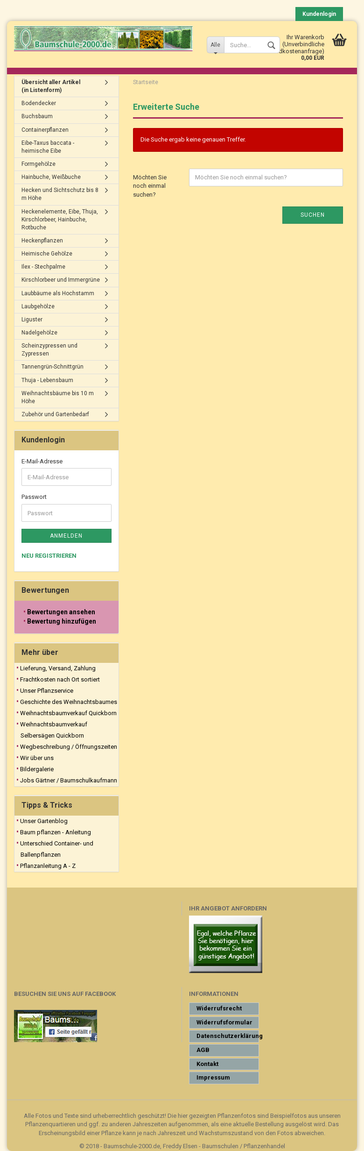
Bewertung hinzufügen (61, 621)
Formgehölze (38, 164)
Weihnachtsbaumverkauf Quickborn (68, 713)
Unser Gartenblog (44, 820)
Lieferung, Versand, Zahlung (58, 668)
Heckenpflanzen (42, 240)
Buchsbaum (37, 116)
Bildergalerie (37, 769)
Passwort (34, 496)
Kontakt (207, 1063)
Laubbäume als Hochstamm (57, 293)
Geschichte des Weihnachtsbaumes (68, 701)
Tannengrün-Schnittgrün (52, 366)
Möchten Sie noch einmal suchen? (150, 186)
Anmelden (66, 536)
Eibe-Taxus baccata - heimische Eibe (47, 147)
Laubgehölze (38, 306)
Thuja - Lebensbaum (47, 380)
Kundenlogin (319, 14)
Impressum (213, 1077)
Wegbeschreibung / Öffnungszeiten (68, 746)
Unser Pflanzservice (46, 690)
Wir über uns (37, 757)
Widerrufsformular (224, 1022)
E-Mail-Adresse (42, 461)
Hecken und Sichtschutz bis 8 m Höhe (59, 194)
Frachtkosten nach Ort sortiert (60, 679)
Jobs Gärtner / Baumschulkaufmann (68, 780)
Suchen (313, 215)
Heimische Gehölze (46, 253)
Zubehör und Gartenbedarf (55, 414)
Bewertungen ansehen (61, 612)
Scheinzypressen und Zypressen (49, 349)
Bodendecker (38, 103)
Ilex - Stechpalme (43, 266)
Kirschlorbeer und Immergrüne (60, 280)
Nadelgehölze (39, 332)
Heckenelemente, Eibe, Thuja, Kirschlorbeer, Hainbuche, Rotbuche (59, 219)
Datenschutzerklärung (227, 1035)
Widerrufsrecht (219, 1008)
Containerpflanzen (45, 130)
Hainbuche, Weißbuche (51, 177)
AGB (203, 1049)
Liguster (31, 319)
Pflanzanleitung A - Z (48, 865)
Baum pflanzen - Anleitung (55, 832)
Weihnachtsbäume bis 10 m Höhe (57, 397)
